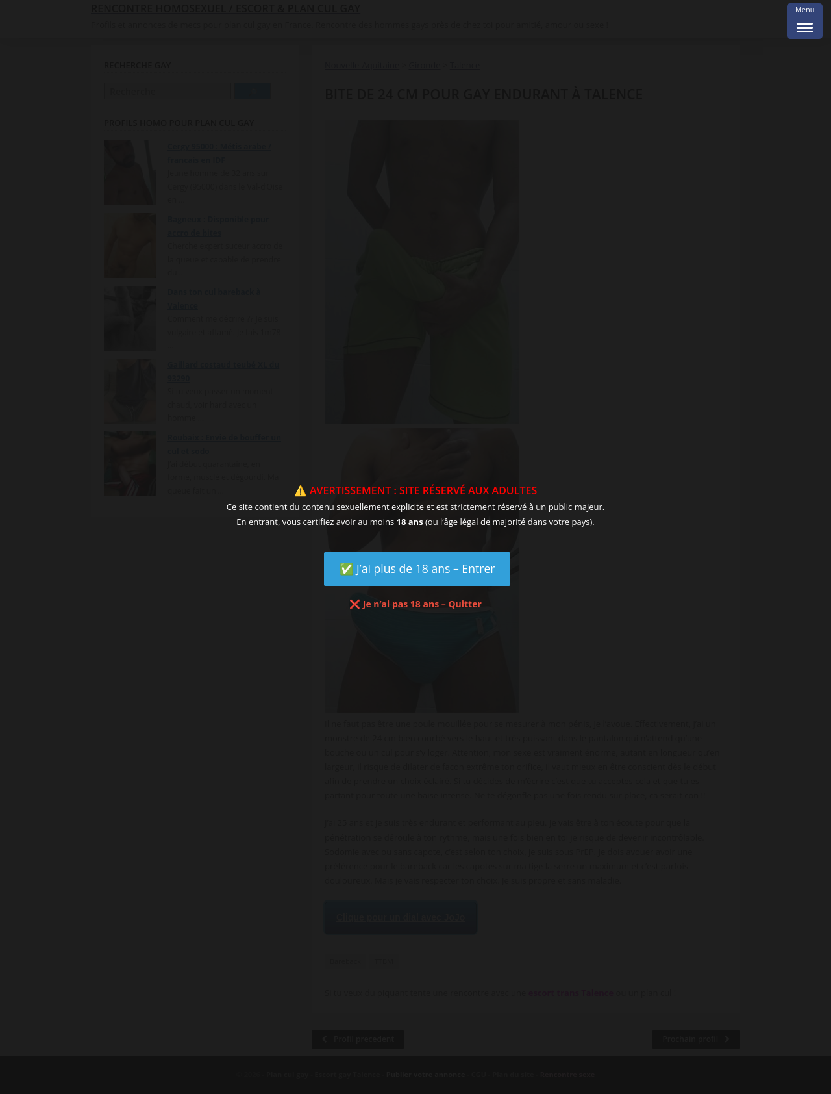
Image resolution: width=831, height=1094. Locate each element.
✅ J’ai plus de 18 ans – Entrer (417, 568)
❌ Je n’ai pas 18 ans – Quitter (415, 604)
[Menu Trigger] (805, 21)
